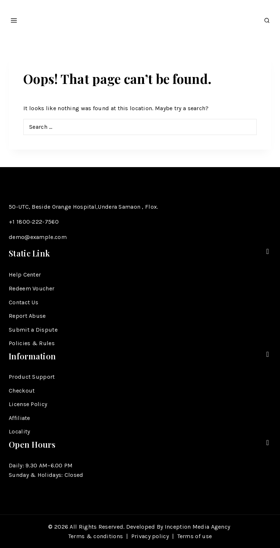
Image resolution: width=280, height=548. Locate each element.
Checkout (22, 390)
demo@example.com (38, 237)
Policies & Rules (32, 343)
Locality (19, 431)
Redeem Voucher (31, 288)
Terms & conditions (95, 536)
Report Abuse (27, 315)
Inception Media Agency (198, 526)
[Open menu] (14, 18)
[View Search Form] (267, 18)
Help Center (25, 274)
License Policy (28, 404)
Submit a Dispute (33, 329)
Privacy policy (150, 536)
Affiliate (19, 417)
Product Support (32, 376)
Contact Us (23, 302)
